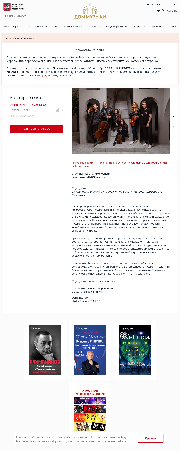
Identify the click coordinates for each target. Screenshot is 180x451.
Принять (151, 438)
